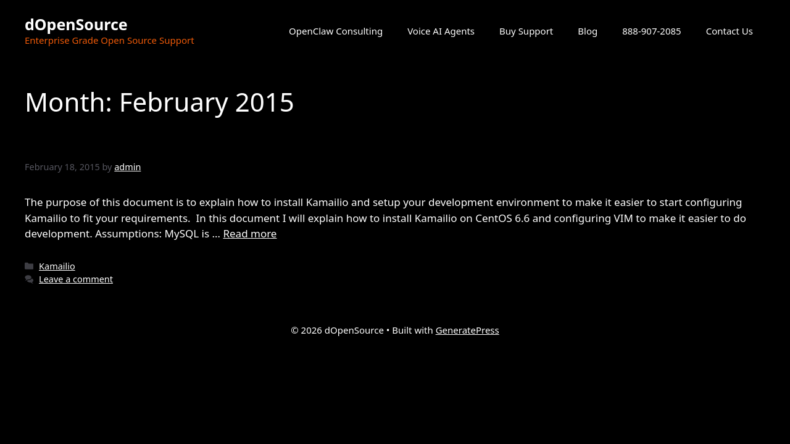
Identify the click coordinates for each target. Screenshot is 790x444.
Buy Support (526, 31)
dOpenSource (76, 24)
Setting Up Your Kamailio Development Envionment (285, 142)
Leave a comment (76, 279)
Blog (587, 31)
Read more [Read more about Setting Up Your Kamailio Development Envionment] (249, 233)
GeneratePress (467, 330)
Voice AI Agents (441, 31)
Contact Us (729, 31)
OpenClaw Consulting (336, 31)
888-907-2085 (651, 31)
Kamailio (57, 266)
